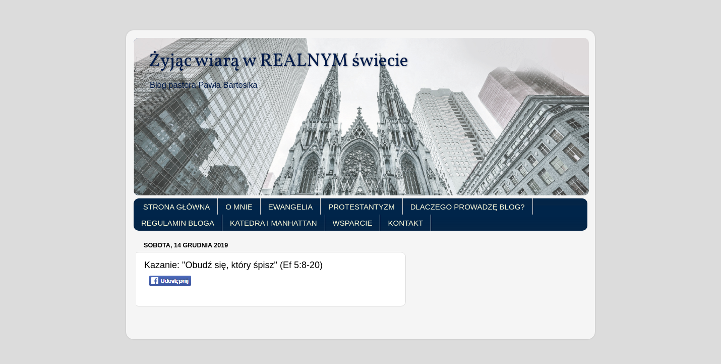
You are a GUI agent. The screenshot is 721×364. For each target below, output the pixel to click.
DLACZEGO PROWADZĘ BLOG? (467, 206)
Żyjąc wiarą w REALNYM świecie (278, 61)
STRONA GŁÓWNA (176, 206)
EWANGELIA (290, 206)
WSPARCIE (353, 223)
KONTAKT (405, 223)
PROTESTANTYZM (361, 206)
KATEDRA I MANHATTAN (273, 223)
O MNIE (238, 206)
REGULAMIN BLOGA (177, 223)
